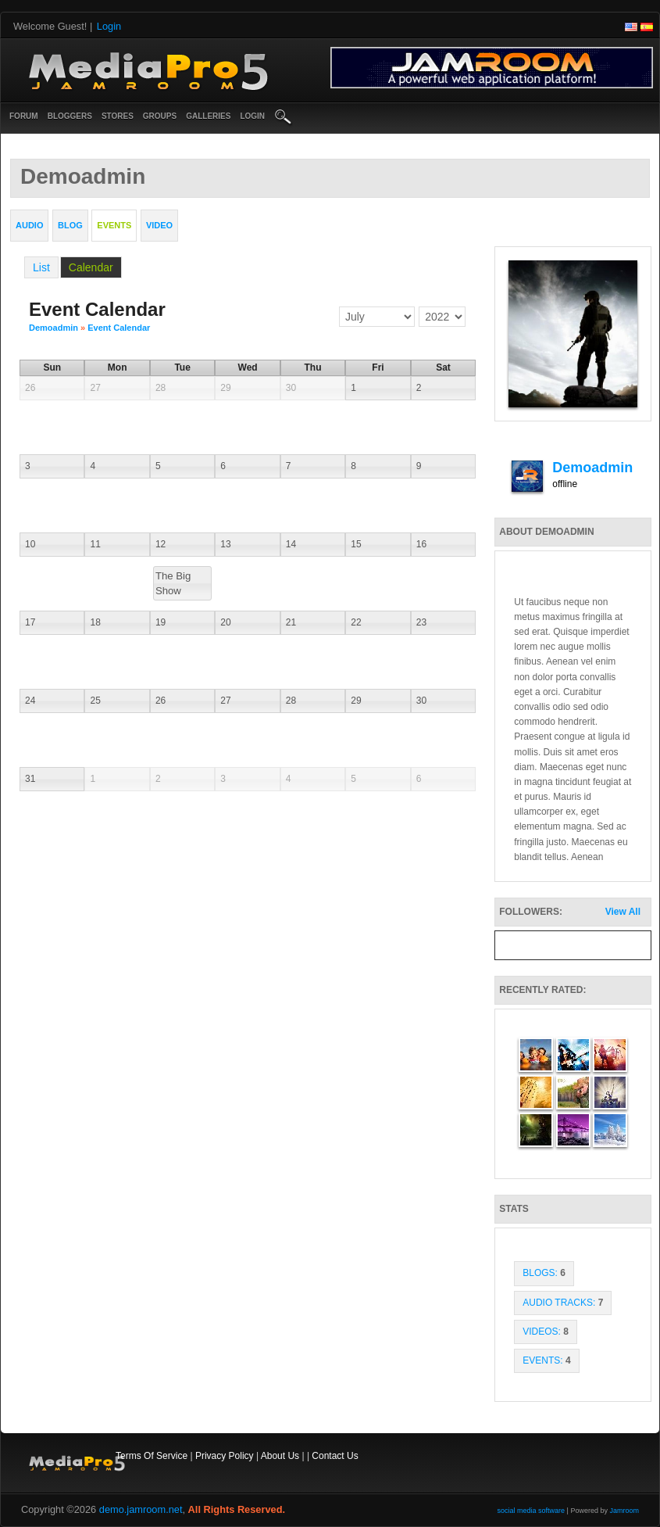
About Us (280, 1455)
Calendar (91, 267)
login (252, 116)
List (41, 267)
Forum (23, 116)
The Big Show (173, 583)
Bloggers (70, 116)
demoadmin (53, 327)
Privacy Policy (224, 1455)
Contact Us (335, 1455)
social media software (531, 1510)
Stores (118, 116)
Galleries (208, 116)
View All (622, 911)
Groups (160, 116)
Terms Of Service (151, 1455)
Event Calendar (118, 327)
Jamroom (624, 1510)
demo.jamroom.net (141, 1509)
